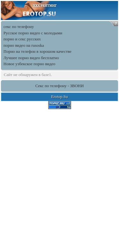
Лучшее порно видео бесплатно (31, 57)
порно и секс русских (22, 39)
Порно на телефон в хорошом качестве (37, 51)
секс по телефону (18, 26)
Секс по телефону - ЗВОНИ (59, 85)
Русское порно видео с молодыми (32, 33)
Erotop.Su (59, 96)
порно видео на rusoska (23, 45)
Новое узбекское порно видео (29, 63)
